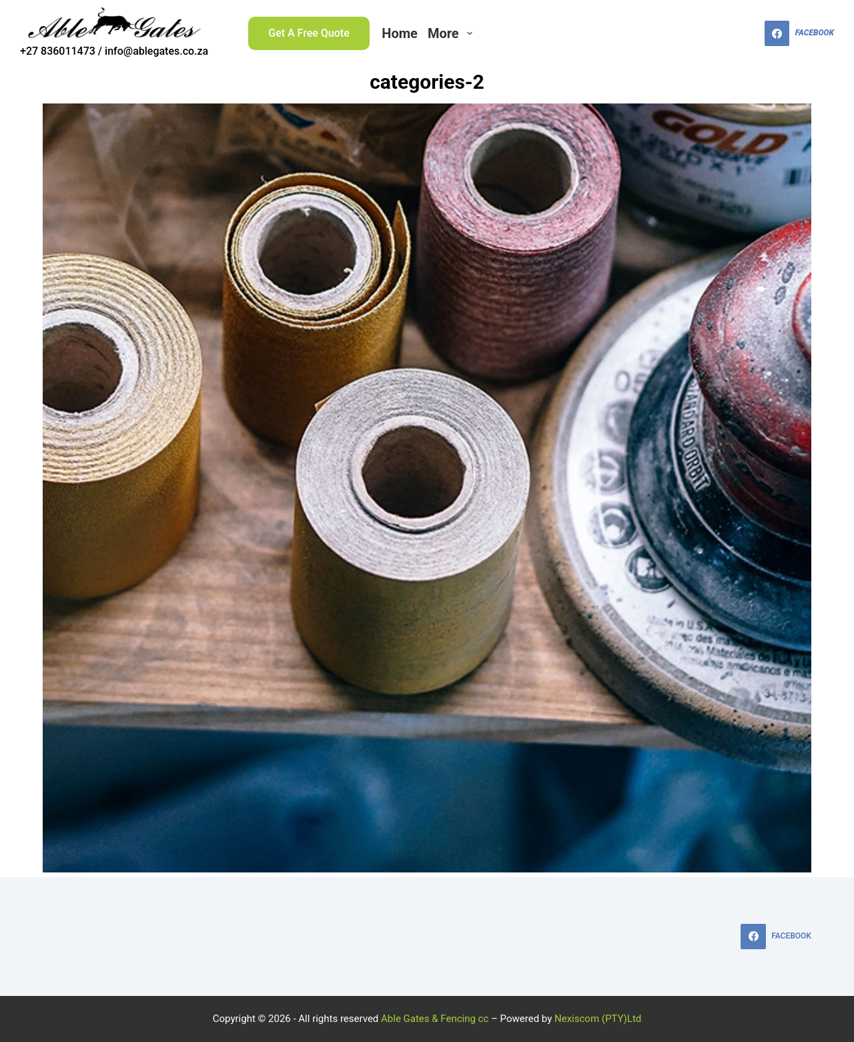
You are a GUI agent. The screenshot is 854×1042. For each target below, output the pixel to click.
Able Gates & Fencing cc (434, 1019)
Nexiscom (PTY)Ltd (597, 1019)
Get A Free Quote (309, 33)
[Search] (746, 34)
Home (400, 33)
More (452, 33)
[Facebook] (799, 33)
